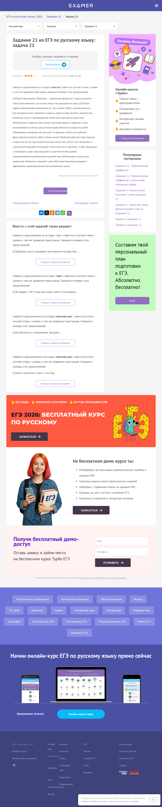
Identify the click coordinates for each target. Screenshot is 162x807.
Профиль (52, 768)
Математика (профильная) (32, 599)
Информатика (141, 610)
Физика (138, 599)
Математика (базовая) (75, 599)
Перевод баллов (127, 751)
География (14, 621)
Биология (37, 610)
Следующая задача (86, 203)
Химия (58, 610)
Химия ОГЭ (144, 621)
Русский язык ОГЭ (43, 621)
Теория (86, 751)
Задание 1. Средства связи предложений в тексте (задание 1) (131, 209)
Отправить (111, 563)
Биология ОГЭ (79, 633)
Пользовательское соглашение (124, 801)
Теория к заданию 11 (128, 219)
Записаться (28, 436)
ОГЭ (85, 744)
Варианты (88, 772)
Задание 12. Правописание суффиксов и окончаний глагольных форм (131, 180)
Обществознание (111, 599)
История (14, 610)
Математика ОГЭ (76, 621)
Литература (113, 610)
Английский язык (84, 610)
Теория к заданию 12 (128, 225)
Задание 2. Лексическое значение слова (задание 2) (130, 194)
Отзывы (122, 765)
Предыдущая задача (26, 203)
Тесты (86, 765)
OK (153, 799)
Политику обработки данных (94, 801)
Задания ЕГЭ (89, 758)
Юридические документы (24, 758)
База (50, 779)
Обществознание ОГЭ (112, 621)
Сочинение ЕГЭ (126, 758)
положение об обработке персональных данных (103, 578)
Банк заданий (125, 744)
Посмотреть (55, 64)
